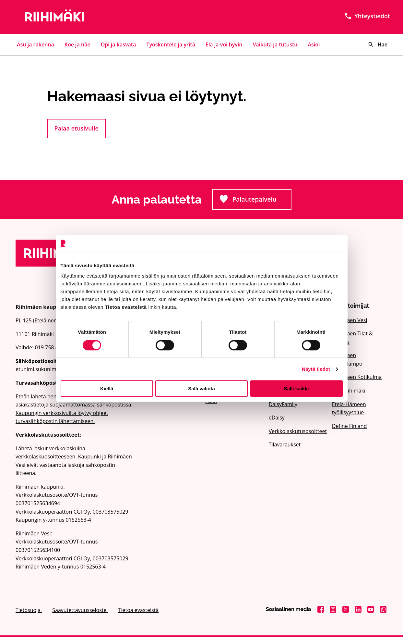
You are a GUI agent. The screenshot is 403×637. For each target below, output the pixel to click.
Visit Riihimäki (348, 390)
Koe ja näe (77, 44)
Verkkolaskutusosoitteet (296, 431)
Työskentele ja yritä (170, 44)
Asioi (314, 44)
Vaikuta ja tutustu (275, 44)
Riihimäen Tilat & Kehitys (352, 337)
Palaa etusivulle (76, 128)
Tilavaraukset (285, 444)
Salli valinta (201, 388)
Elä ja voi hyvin (224, 44)
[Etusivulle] (75, 17)
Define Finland (349, 426)
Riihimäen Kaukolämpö (347, 359)
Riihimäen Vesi (349, 320)
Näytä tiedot (316, 369)
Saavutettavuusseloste (80, 610)
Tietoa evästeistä (138, 610)
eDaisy (277, 417)
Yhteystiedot (367, 16)
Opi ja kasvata (118, 44)
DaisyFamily (283, 404)
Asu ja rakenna (35, 44)
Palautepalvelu (255, 201)
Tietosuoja (29, 610)
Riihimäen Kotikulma (357, 377)
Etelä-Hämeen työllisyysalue (349, 408)
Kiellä (106, 388)
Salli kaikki (296, 388)
